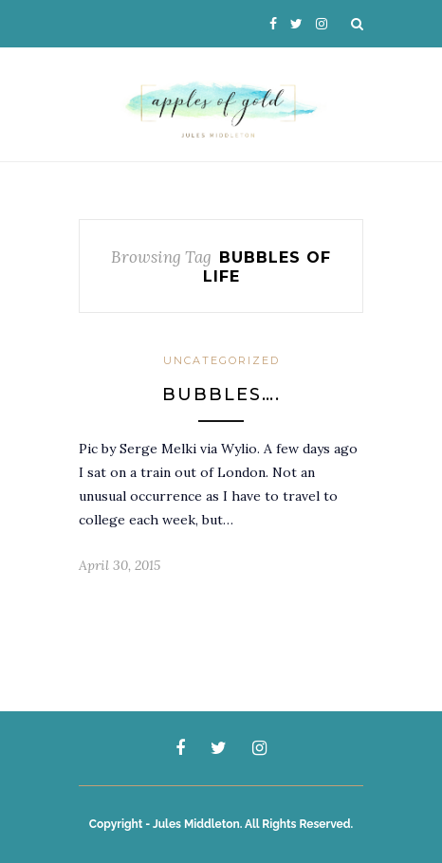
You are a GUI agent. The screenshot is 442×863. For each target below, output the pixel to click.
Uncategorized (221, 360)
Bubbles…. (221, 394)
